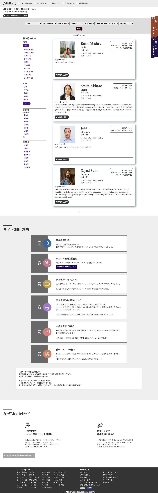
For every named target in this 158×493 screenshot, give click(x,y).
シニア (26, 103)
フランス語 (27, 59)
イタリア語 (27, 75)
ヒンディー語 (28, 78)
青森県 (26, 118)
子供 (25, 87)
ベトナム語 (21, 482)
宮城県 (26, 125)
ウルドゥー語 (46, 487)
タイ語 (19, 487)
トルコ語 (44, 482)
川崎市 (26, 148)
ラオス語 (44, 485)
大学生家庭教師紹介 (110, 477)
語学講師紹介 (108, 475)
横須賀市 (27, 155)
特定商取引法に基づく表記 (90, 485)
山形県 (26, 131)
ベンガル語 (45, 480)
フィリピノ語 (59, 475)
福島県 (26, 134)
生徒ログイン (56, 3)
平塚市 (26, 158)
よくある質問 (85, 480)
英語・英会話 (22, 472)
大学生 (26, 96)
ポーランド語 (22, 485)
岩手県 (26, 121)
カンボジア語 (59, 477)
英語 (25, 45)
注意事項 (106, 482)
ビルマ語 (32, 487)
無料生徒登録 (83, 3)
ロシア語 (27, 65)
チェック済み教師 (26, 3)
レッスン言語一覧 (23, 470)
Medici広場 (84, 470)
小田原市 (27, 167)
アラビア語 (33, 480)
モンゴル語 (58, 482)
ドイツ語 (27, 68)
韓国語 (26, 62)
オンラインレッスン (110, 472)
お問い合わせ (85, 475)
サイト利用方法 (42, 3)
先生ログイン (69, 3)
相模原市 (27, 152)
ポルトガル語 (28, 72)
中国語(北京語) (29, 49)
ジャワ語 (32, 482)
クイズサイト (107, 480)
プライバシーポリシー (88, 482)
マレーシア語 (59, 485)
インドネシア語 (60, 472)
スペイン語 (27, 56)
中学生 (26, 90)
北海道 (26, 115)
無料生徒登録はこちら (66, 267)
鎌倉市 (26, 161)
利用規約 (83, 477)
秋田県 (26, 128)
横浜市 (26, 145)
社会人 (26, 99)
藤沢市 (26, 164)
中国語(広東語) (29, 53)
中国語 (31, 472)
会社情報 (83, 472)
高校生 (26, 93)
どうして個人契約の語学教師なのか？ (21, 455)
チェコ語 (32, 485)
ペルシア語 (58, 480)
